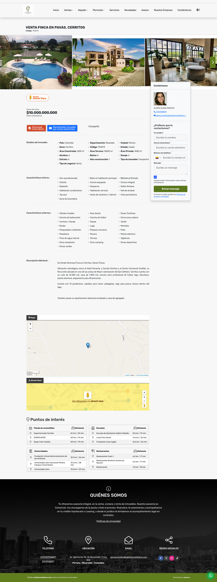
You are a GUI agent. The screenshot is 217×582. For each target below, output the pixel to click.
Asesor (145, 10)
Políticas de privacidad (109, 521)
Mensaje (158, 163)
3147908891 (161, 112)
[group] (36, 62)
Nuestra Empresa (163, 10)
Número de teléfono (163, 153)
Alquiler (82, 10)
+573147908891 (48, 557)
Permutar (98, 10)
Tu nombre (159, 133)
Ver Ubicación (79, 401)
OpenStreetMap (142, 375)
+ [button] (30, 324)
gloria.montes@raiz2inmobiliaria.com (172, 115)
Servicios (114, 10)
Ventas (67, 10)
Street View (37, 97)
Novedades (130, 10)
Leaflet (127, 375)
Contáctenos (184, 10)
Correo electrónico (162, 143)
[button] (76, 86)
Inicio (56, 10)
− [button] (30, 328)
